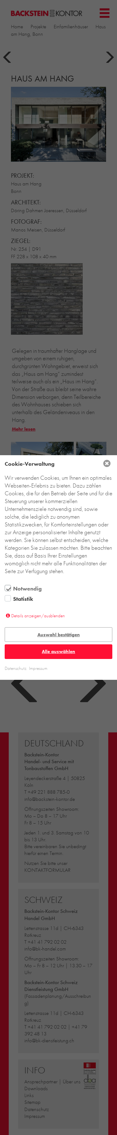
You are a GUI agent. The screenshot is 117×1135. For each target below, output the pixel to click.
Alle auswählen (58, 651)
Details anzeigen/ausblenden (38, 616)
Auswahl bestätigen (58, 635)
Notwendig (27, 588)
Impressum (38, 668)
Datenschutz (16, 668)
